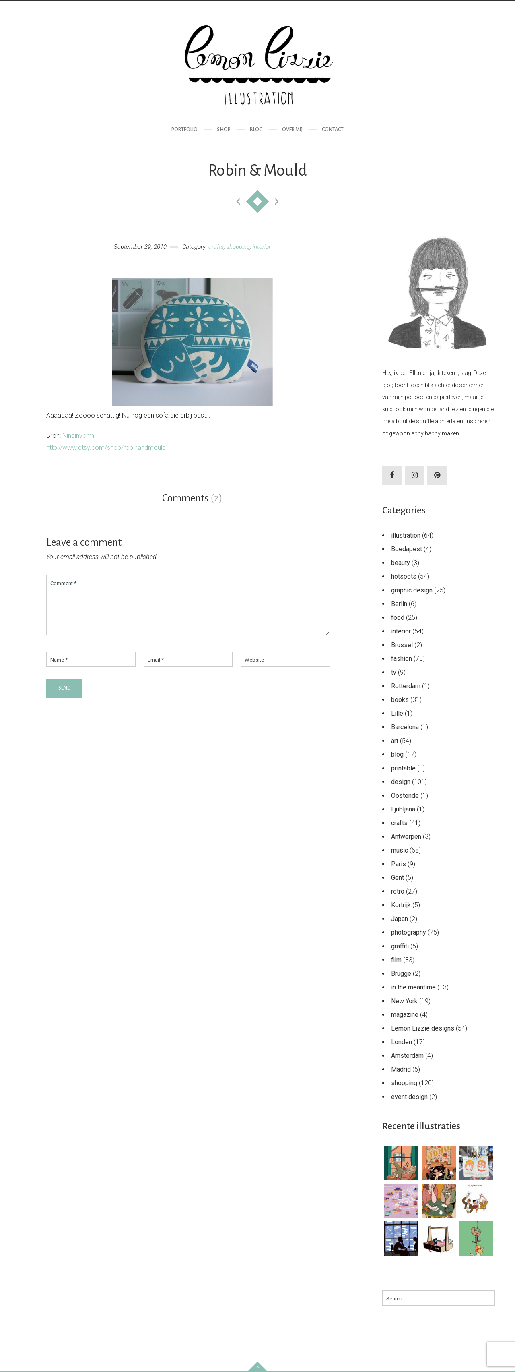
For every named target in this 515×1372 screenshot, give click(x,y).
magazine (404, 1014)
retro (397, 891)
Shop (224, 129)
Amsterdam (407, 1056)
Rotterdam (405, 686)
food (397, 617)
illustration (405, 535)
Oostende (405, 795)
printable (403, 768)
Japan (399, 919)
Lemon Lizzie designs (422, 1028)
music (399, 850)
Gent (397, 878)
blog (397, 754)
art (394, 741)
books (400, 700)
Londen (401, 1042)
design (400, 782)
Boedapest (406, 549)
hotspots (403, 576)
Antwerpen (406, 836)
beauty (400, 563)
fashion (401, 658)
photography (408, 932)
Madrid (401, 1069)
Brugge (401, 973)
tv (393, 672)
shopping (238, 246)
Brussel (402, 645)
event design (409, 1097)
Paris (398, 864)
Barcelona (405, 727)
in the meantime (413, 987)
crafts (216, 246)
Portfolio (184, 129)
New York (404, 1001)
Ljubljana (403, 809)
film (396, 960)
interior (262, 246)
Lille (397, 713)
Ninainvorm (78, 435)
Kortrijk (401, 905)
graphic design (412, 590)
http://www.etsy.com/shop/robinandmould (106, 447)
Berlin (399, 604)
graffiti (400, 946)
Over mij (292, 129)
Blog (256, 129)
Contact (333, 129)
